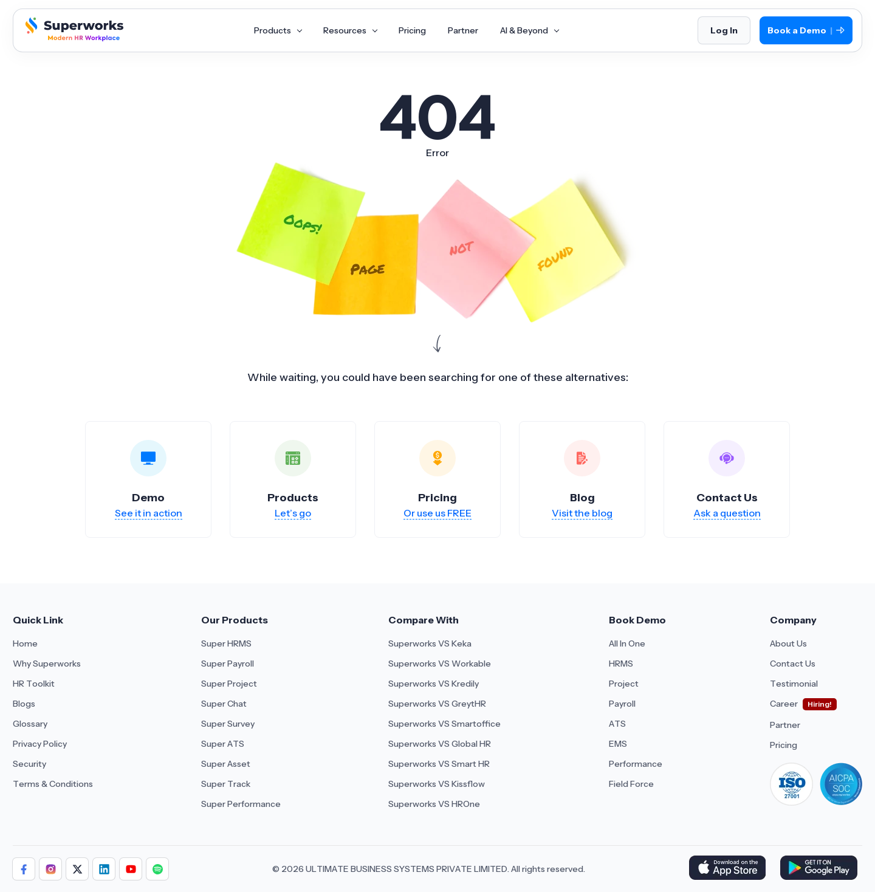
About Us (788, 643)
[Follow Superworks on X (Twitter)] (77, 869)
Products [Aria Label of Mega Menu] (277, 30)
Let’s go (293, 513)
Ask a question (727, 513)
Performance (635, 763)
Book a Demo (806, 30)
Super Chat (224, 703)
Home (25, 643)
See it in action (148, 513)
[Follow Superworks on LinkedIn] (104, 869)
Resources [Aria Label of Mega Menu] (350, 30)
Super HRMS (226, 643)
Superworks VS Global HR (439, 743)
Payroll (622, 703)
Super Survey (228, 723)
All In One (627, 643)
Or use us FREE (437, 513)
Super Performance (241, 803)
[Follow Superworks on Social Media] (157, 869)
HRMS (621, 663)
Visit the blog (582, 513)
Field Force (631, 783)
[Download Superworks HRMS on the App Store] (729, 869)
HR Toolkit (34, 683)
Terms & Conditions (53, 783)
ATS (617, 723)
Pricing (783, 744)
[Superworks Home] (72, 38)
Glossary (30, 723)
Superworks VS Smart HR (439, 763)
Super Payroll (227, 663)
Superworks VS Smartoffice (444, 723)
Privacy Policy (40, 743)
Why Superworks (47, 663)
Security (29, 763)
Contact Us (792, 663)
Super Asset (225, 763)
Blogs (24, 703)
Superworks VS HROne (434, 803)
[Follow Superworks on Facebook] (24, 869)
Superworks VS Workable (439, 663)
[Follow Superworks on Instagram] (50, 869)
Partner (785, 724)
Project (624, 683)
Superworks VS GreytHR (437, 703)
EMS (618, 743)
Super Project (229, 683)
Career (784, 703)
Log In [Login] (724, 30)
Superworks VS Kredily (433, 683)
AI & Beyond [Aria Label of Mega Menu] (529, 30)
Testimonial (794, 683)
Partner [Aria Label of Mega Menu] (463, 30)
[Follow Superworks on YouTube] (131, 869)
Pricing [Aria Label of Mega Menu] (412, 30)
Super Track (225, 783)
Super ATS (222, 743)
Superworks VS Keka (430, 643)
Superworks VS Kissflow (436, 783)
